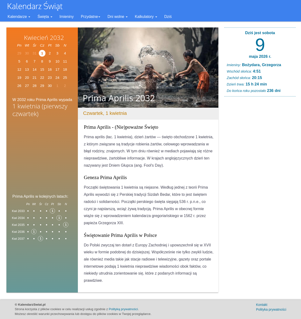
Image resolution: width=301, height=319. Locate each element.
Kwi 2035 (18, 225)
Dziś (168, 17)
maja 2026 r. (260, 56)
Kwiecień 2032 (44, 37)
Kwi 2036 (18, 232)
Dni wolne (117, 17)
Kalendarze (19, 17)
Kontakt (261, 305)
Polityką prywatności (123, 309)
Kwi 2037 (18, 238)
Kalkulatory (146, 17)
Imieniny (67, 17)
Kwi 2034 (18, 218)
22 (42, 77)
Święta (44, 17)
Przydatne (90, 17)
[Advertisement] (42, 157)
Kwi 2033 (18, 211)
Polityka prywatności (271, 309)
